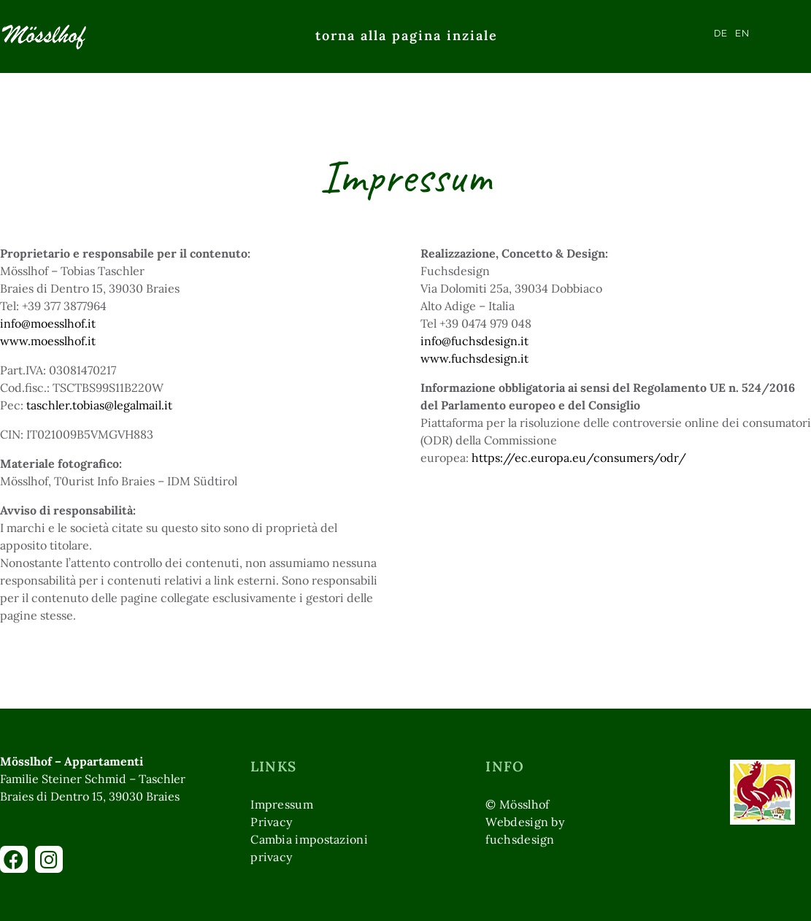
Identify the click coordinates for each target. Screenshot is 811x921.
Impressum (281, 804)
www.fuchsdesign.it (474, 358)
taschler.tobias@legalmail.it (99, 405)
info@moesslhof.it (48, 323)
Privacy (271, 821)
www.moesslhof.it (48, 341)
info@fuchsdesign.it (474, 341)
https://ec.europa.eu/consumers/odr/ (579, 457)
